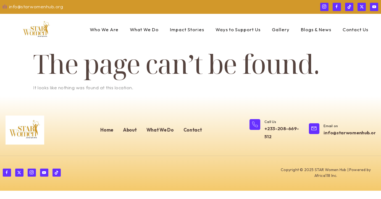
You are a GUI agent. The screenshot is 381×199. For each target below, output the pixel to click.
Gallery (281, 30)
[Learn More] (276, 130)
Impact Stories (186, 30)
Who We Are (102, 30)
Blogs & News (317, 30)
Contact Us (357, 30)
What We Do (143, 30)
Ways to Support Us (238, 30)
